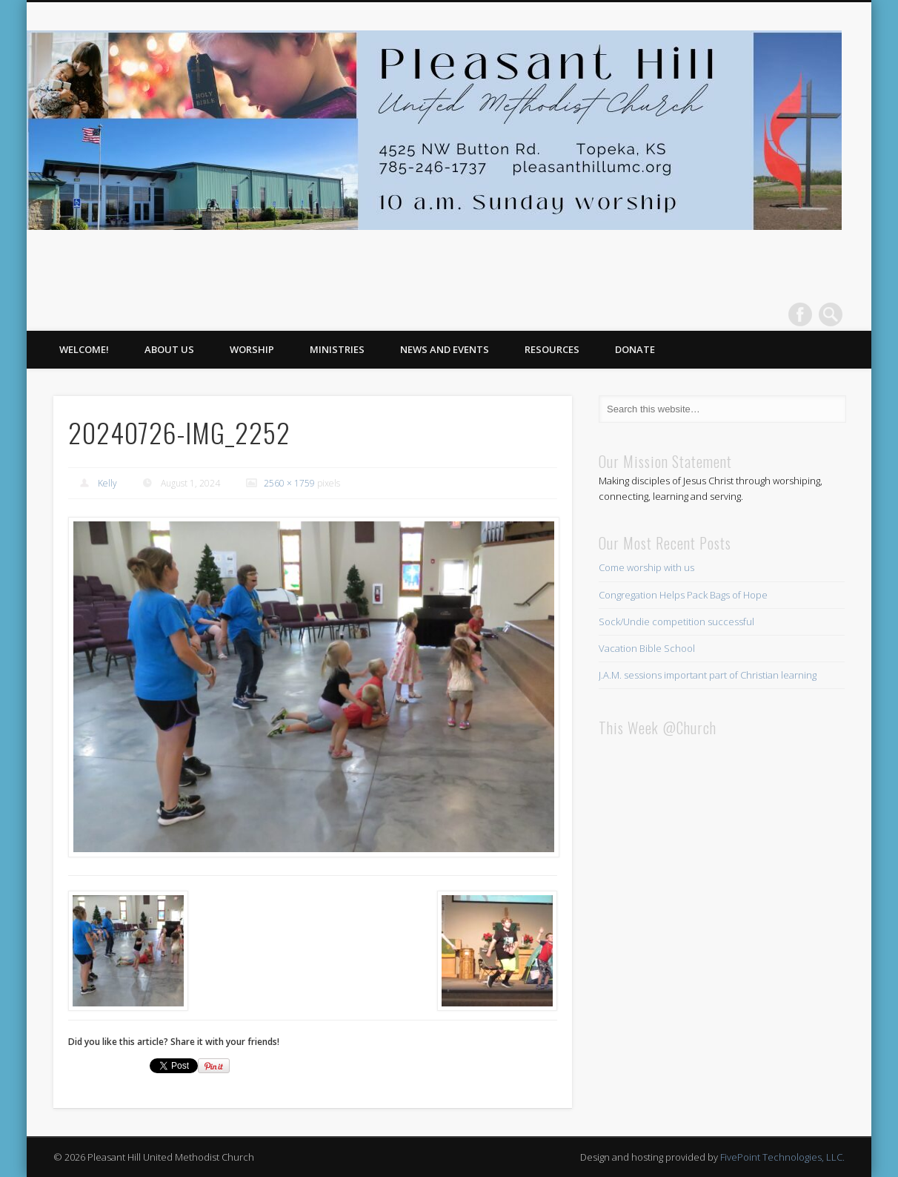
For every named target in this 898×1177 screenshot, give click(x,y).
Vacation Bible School (647, 648)
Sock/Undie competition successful (676, 621)
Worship (252, 349)
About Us (169, 349)
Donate (635, 349)
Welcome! (84, 349)
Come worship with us (646, 567)
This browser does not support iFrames (722, 924)
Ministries (337, 349)
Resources (552, 349)
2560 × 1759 (289, 483)
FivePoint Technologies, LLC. (782, 1157)
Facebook (800, 314)
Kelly (107, 483)
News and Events (444, 349)
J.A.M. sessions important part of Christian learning (707, 675)
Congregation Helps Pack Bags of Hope (683, 594)
